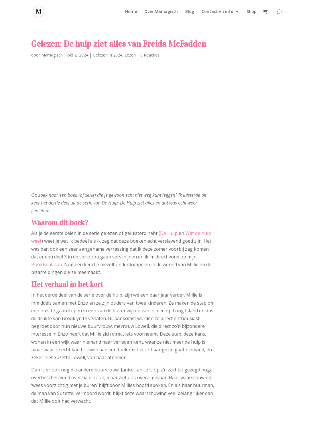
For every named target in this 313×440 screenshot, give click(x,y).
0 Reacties (150, 55)
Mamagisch (52, 55)
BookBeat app (46, 264)
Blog (189, 11)
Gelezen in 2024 (107, 55)
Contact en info (217, 11)
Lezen (130, 55)
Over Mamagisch (161, 11)
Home (131, 11)
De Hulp (169, 233)
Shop (252, 11)
